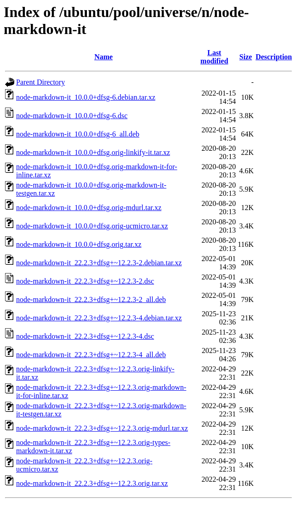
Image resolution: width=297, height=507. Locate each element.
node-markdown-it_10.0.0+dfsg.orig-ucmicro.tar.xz (92, 226)
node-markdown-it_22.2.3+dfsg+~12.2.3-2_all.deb (91, 299)
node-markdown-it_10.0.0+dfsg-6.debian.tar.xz (85, 97)
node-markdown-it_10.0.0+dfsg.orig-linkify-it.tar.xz (93, 152)
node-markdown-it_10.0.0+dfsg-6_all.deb (77, 134)
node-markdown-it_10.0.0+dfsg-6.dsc (71, 116)
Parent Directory (40, 82)
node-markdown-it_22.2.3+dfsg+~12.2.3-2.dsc (85, 281)
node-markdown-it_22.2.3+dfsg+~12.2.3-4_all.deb (91, 355)
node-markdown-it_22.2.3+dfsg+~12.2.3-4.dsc (85, 336)
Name (103, 57)
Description (274, 57)
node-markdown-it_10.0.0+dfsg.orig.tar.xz (79, 244)
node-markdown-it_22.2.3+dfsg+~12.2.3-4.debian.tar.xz (99, 318)
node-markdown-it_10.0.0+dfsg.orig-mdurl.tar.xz (88, 207)
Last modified (214, 57)
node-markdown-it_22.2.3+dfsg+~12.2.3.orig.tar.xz (92, 483)
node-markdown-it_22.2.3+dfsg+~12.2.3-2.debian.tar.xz (99, 263)
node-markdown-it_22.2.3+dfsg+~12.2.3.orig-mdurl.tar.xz (102, 428)
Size (246, 57)
